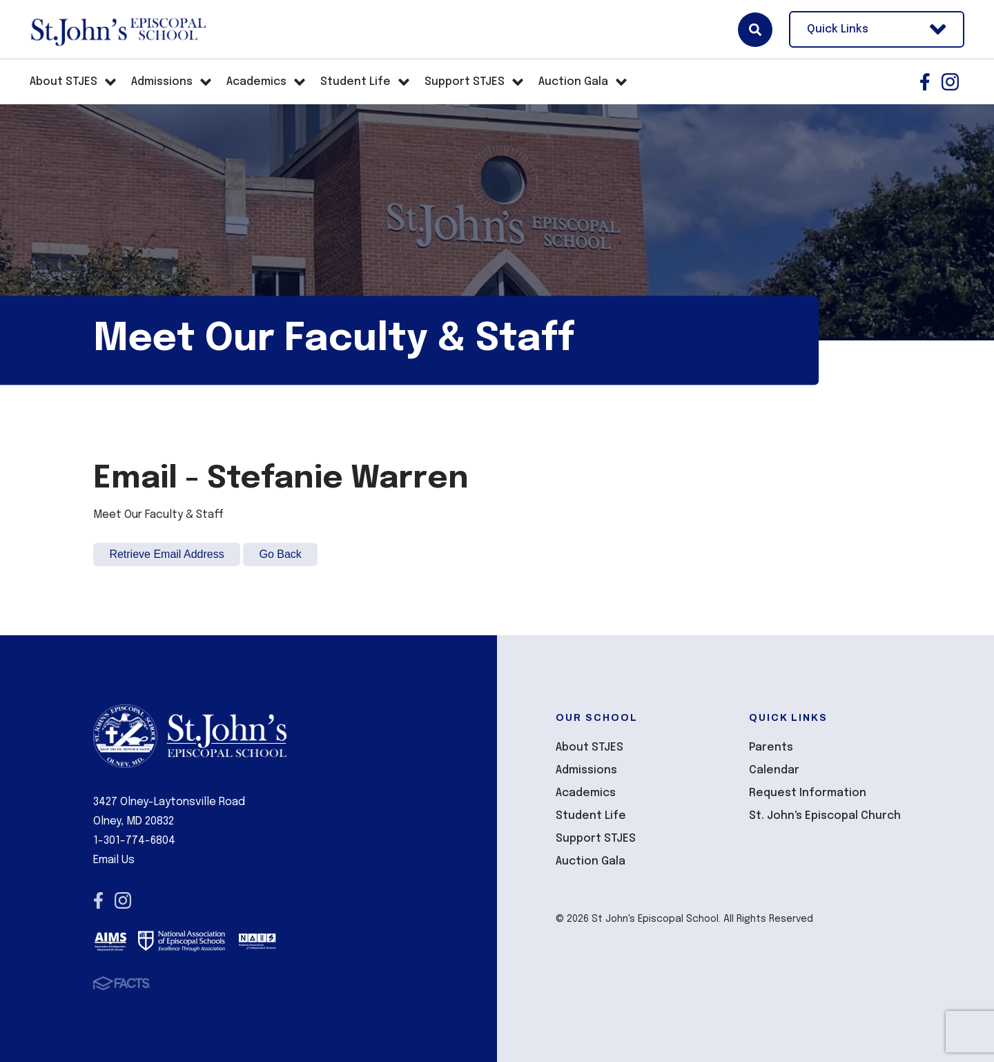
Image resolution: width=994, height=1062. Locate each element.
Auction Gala (590, 861)
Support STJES (596, 838)
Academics (586, 793)
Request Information (807, 793)
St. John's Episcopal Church (825, 816)
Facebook (924, 81)
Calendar (774, 770)
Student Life (591, 816)
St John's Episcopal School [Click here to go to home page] (118, 29)
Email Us (114, 860)
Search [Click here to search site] (755, 29)
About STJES (589, 747)
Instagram (950, 81)
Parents (771, 747)
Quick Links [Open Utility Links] (876, 29)
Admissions (586, 770)
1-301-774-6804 (134, 841)
